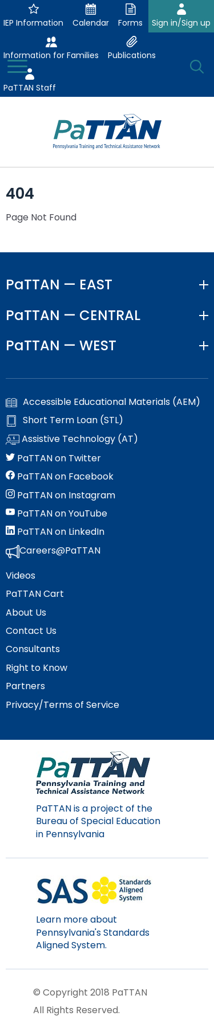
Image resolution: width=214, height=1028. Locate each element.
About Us (26, 613)
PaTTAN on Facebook (60, 476)
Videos (20, 576)
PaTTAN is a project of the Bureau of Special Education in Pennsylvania (98, 821)
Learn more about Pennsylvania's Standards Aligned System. (93, 932)
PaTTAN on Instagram (60, 495)
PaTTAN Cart (35, 594)
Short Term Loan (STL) (64, 420)
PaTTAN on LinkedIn (55, 532)
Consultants (33, 649)
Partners (25, 686)
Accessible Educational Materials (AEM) (103, 402)
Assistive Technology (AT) (72, 440)
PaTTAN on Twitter (53, 458)
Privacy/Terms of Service (62, 705)
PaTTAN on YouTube (56, 513)
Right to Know (36, 668)
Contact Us (31, 631)
